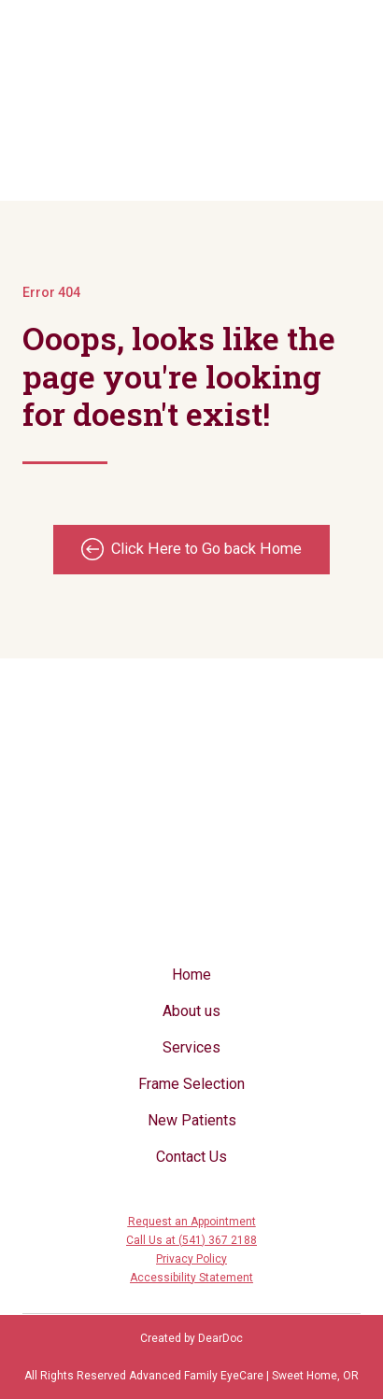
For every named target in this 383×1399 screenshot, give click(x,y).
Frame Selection (191, 1084)
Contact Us (191, 1157)
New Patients (192, 1120)
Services (191, 1047)
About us (191, 1011)
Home (191, 974)
